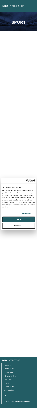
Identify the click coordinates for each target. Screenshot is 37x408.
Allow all (18, 219)
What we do (9, 368)
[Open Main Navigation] (31, 6)
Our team (8, 379)
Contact (7, 383)
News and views (10, 376)
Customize (18, 226)
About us (8, 365)
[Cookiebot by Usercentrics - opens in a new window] (26, 180)
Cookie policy (9, 390)
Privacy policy (9, 386)
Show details (26, 213)
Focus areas (9, 372)
